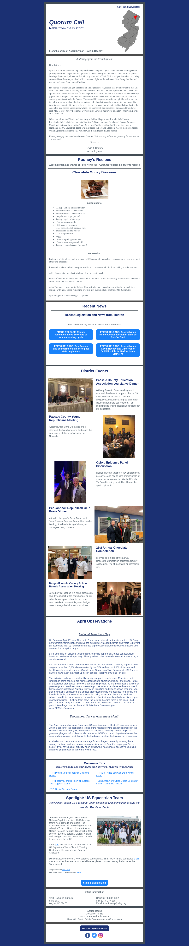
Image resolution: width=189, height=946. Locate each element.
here (57, 844)
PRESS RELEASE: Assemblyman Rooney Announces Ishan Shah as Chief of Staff (118, 335)
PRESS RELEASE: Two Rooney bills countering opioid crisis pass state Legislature (71, 349)
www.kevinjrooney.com (94, 928)
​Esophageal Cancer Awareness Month (94, 716)
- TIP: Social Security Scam (63, 789)
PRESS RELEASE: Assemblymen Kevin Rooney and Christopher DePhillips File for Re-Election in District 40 (118, 350)
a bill (136, 858)
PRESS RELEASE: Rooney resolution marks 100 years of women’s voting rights (71, 335)
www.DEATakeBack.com (61, 708)
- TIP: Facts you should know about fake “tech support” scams (69, 782)
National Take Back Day (94, 634)
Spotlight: (75, 798)
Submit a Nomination (94, 882)
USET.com (66, 870)
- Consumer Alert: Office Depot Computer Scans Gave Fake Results (117, 782)
